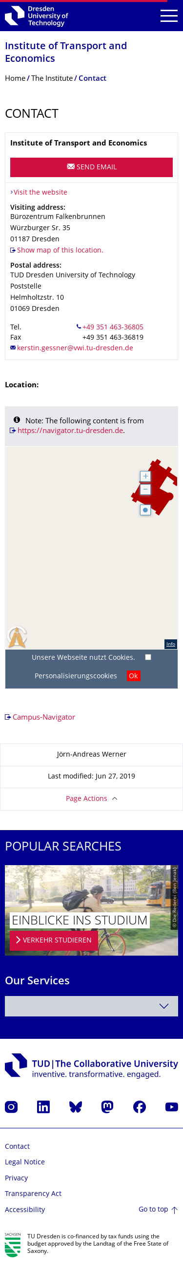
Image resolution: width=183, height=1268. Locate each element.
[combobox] (91, 1006)
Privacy (16, 1179)
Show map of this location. (60, 251)
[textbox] (91, 1006)
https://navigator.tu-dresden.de (70, 431)
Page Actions (86, 799)
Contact (17, 1147)
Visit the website (40, 193)
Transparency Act (33, 1194)
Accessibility (25, 1210)
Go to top (153, 1210)
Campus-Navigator (44, 718)
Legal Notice (25, 1162)
